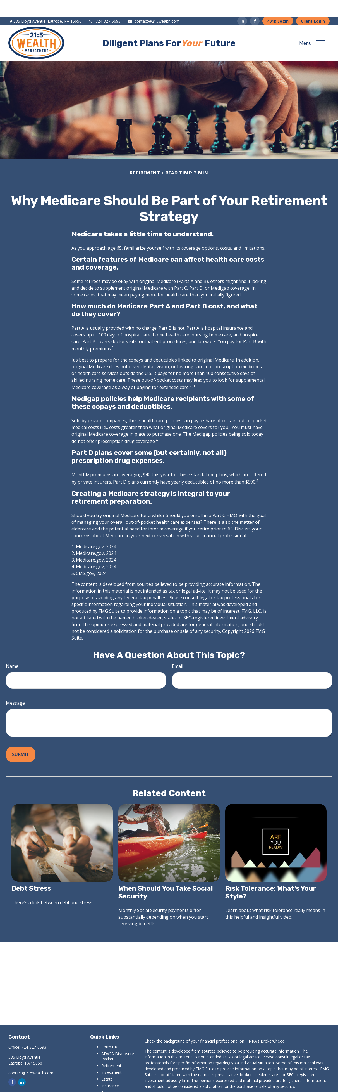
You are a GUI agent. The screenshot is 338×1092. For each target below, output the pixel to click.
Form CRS (110, 1030)
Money (107, 1082)
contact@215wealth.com (153, 4)
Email (177, 649)
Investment (111, 1055)
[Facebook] (255, 4)
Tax (104, 1075)
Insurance (110, 1069)
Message (15, 686)
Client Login (313, 4)
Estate (107, 1062)
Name (12, 649)
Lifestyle (108, 1089)
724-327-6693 (104, 4)
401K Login (278, 4)
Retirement (111, 1048)
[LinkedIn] (242, 4)
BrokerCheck (272, 1024)
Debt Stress (31, 872)
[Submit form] (20, 738)
